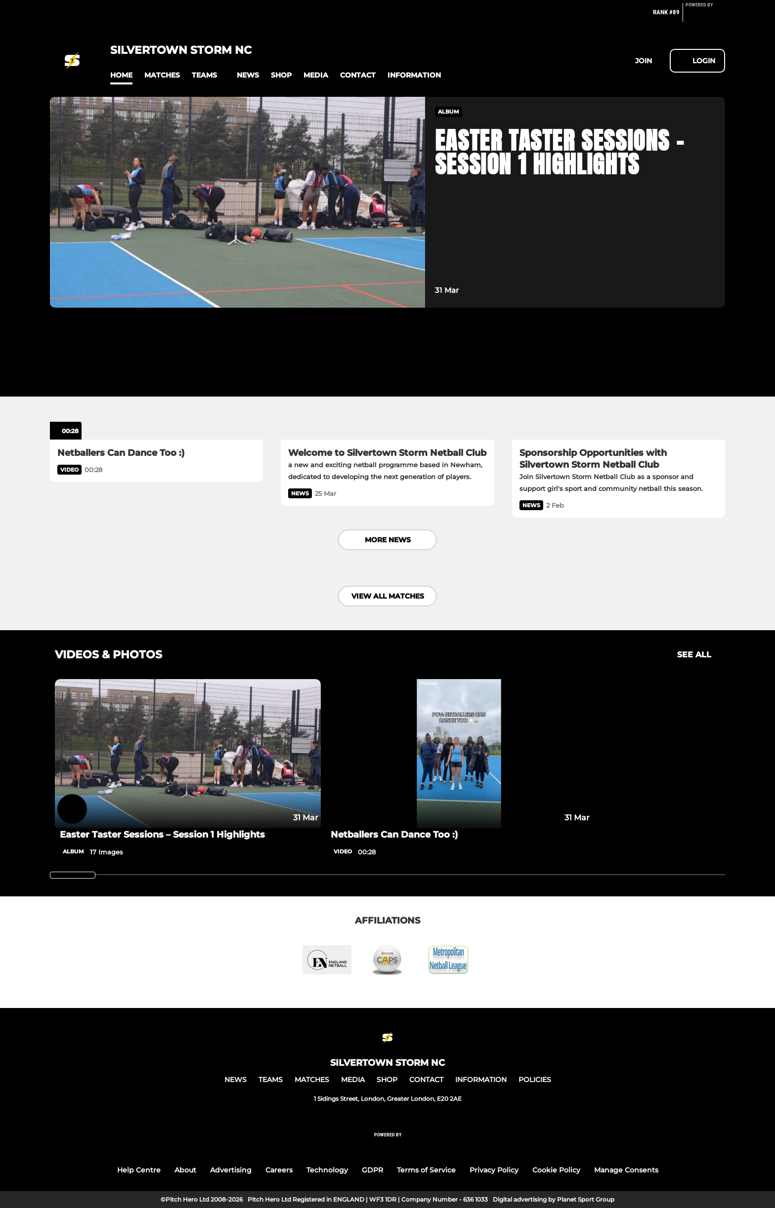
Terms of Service (426, 1170)
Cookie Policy (556, 1170)
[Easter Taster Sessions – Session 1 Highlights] (188, 754)
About (185, 1170)
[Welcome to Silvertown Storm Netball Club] (387, 380)
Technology (327, 1170)
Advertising (231, 1170)
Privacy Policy (494, 1170)
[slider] (72, 875)
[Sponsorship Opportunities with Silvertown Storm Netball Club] (618, 380)
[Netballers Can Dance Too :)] (156, 380)
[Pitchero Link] (705, 16)
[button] (121, 75)
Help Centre (139, 1170)
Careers (279, 1170)
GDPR (372, 1170)
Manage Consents (626, 1170)
